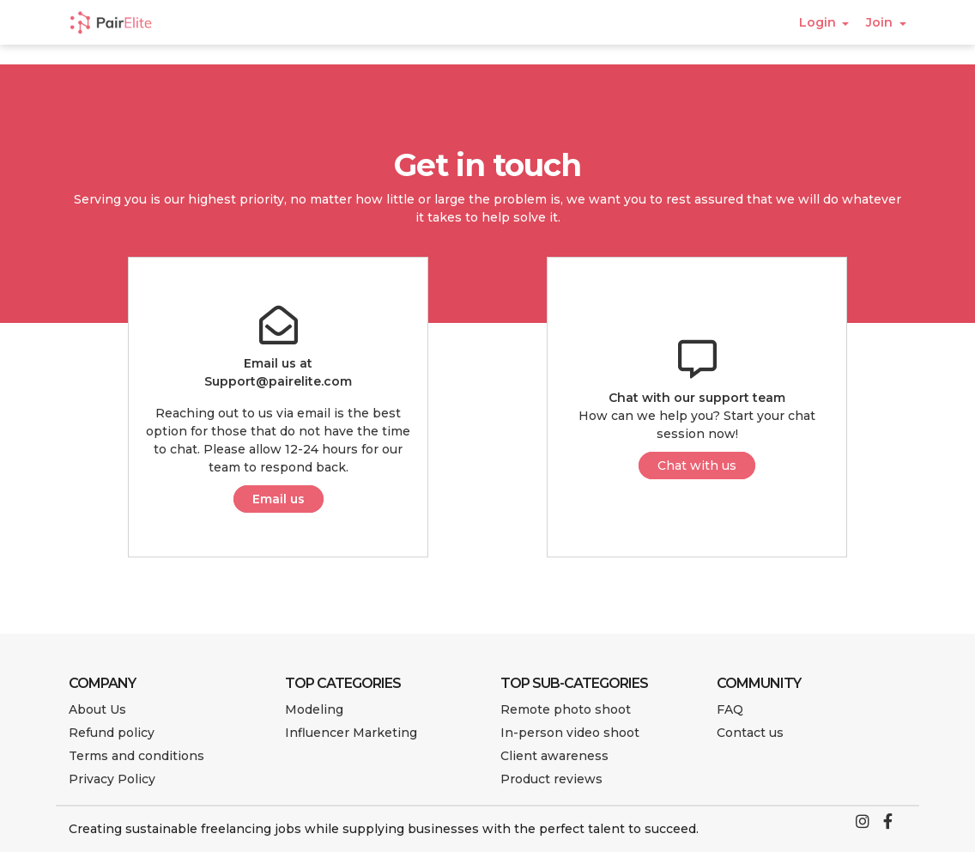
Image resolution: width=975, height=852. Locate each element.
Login (819, 22)
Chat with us (696, 465)
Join (881, 22)
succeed (670, 829)
